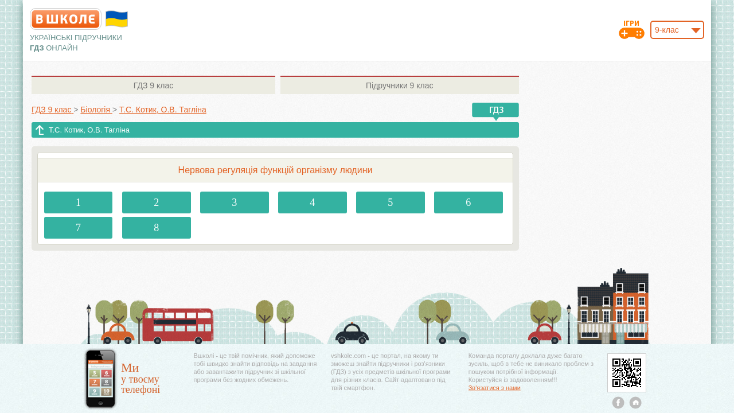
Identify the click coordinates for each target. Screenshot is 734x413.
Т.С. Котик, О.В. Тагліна (89, 130)
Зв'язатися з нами (494, 387)
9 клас (153, 85)
